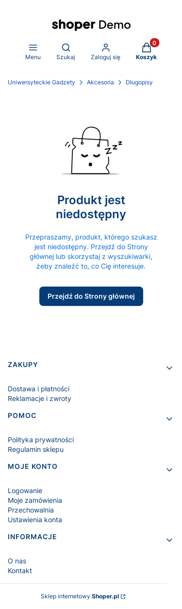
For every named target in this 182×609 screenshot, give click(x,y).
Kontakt (20, 570)
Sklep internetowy (80, 596)
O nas (17, 561)
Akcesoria (100, 82)
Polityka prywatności (41, 439)
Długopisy (139, 82)
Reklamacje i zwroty (39, 398)
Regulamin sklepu (36, 449)
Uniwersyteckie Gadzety (41, 82)
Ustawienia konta (35, 519)
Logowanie (25, 490)
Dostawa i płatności (38, 389)
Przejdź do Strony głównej (91, 296)
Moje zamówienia (35, 500)
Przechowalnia (31, 510)
